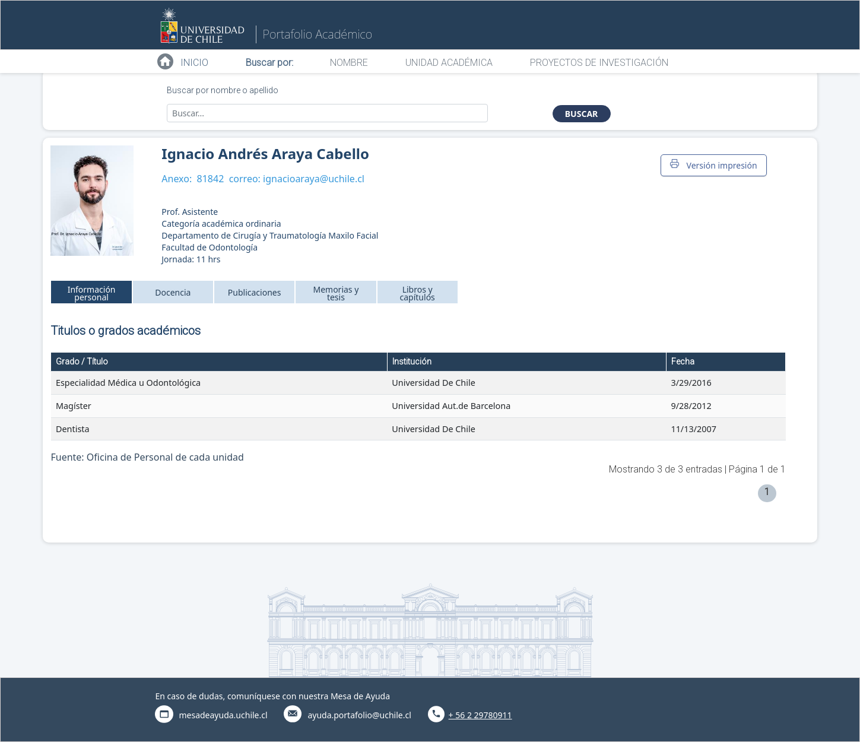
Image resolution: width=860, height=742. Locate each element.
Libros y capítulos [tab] (417, 293)
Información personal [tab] (92, 293)
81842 (210, 178)
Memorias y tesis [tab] (335, 293)
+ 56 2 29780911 (480, 715)
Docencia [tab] (173, 292)
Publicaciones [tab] (254, 292)
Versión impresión (713, 165)
